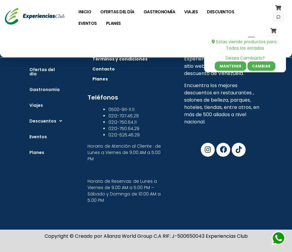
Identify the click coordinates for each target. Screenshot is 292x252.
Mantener (230, 66)
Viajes (36, 105)
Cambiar (261, 66)
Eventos (38, 137)
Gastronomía (44, 90)
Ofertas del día (42, 72)
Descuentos (45, 121)
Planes (36, 152)
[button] (45, 121)
